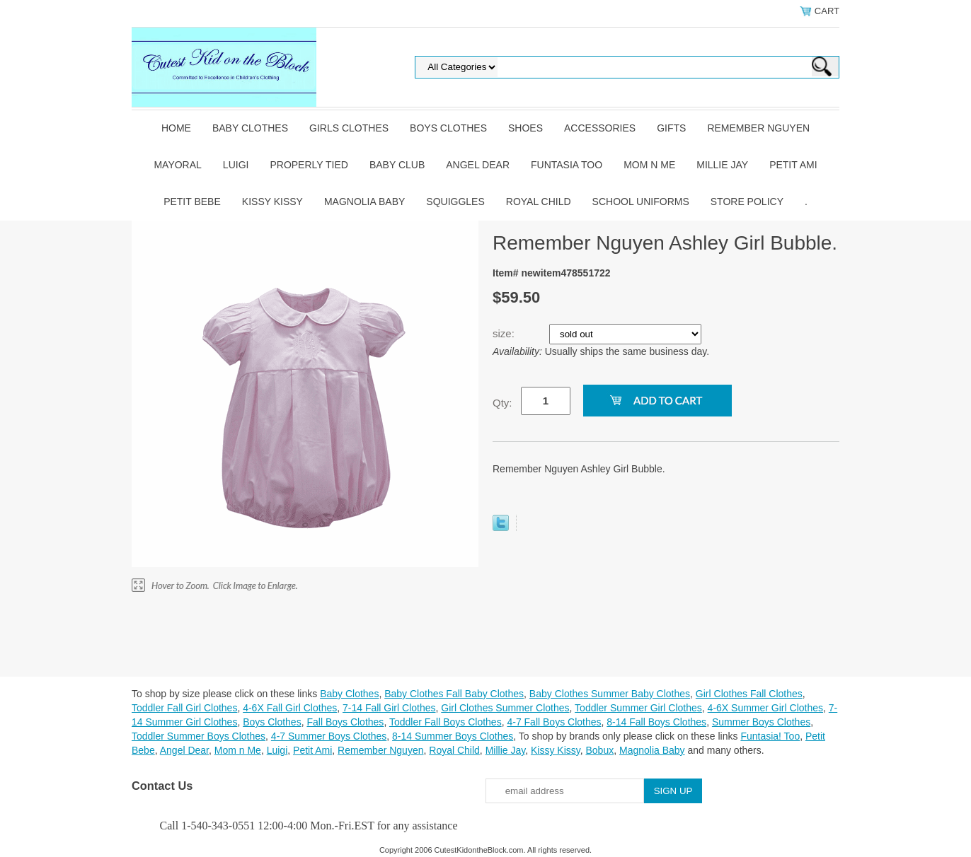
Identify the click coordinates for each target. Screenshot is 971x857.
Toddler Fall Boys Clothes (445, 722)
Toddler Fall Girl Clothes (184, 707)
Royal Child (538, 201)
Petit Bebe (192, 201)
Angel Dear (478, 164)
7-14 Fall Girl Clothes (389, 707)
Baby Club (397, 164)
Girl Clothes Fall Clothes (749, 693)
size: (505, 333)
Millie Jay (722, 164)
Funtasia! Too (770, 736)
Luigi (236, 164)
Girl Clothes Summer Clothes (505, 707)
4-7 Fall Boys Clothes (554, 722)
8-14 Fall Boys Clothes (656, 722)
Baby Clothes (250, 128)
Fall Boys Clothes (345, 722)
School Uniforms (640, 201)
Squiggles (455, 201)
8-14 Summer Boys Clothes (452, 736)
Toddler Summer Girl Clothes (638, 707)
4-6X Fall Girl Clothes (290, 707)
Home (176, 128)
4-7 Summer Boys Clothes (328, 736)
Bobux (599, 750)
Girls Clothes (349, 128)
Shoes (525, 128)
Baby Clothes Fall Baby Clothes (454, 693)
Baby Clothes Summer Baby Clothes (609, 693)
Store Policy (747, 201)
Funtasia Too (566, 164)
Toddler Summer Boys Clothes (198, 736)
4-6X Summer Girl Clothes (765, 707)
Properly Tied (308, 164)
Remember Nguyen (758, 128)
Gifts (671, 128)
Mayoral (177, 164)
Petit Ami (793, 164)
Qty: (502, 403)
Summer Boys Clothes (761, 722)
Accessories (600, 128)
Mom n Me (649, 164)
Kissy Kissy (272, 201)
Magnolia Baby (364, 201)
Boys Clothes (448, 128)
